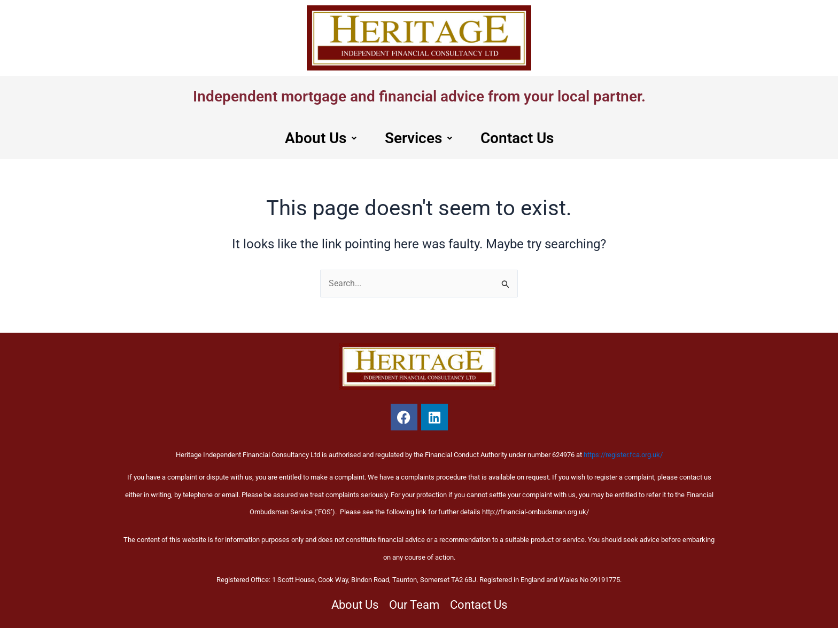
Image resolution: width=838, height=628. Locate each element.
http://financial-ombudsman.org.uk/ (535, 512)
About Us (317, 139)
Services (417, 139)
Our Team (414, 604)
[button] (317, 139)
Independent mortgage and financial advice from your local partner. (419, 97)
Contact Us (519, 139)
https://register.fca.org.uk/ (623, 455)
